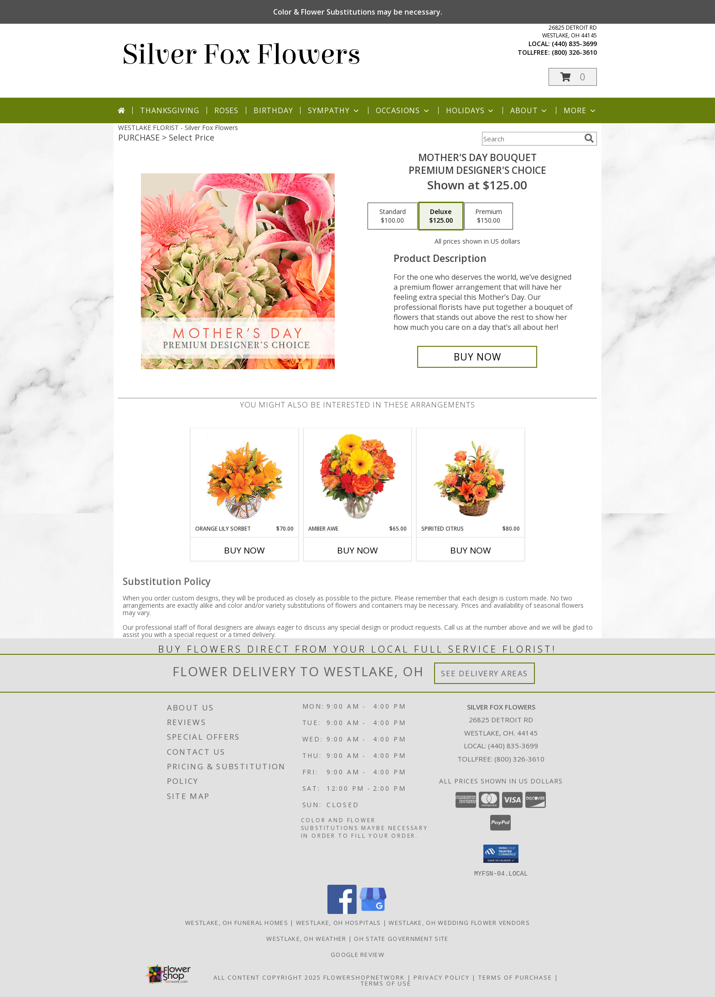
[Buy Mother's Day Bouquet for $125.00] (477, 357)
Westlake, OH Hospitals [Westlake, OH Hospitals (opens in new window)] (338, 922)
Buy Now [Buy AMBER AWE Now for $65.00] (357, 550)
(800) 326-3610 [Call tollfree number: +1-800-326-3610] (574, 52)
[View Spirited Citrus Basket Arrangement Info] (471, 476)
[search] (589, 138)
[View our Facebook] (342, 911)
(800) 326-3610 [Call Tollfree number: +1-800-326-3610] (519, 758)
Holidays (470, 110)
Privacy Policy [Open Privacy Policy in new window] (442, 977)
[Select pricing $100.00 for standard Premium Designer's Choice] (392, 216)
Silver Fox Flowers (242, 54)
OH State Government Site (401, 938)
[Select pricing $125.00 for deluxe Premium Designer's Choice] (441, 216)
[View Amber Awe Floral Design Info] (358, 476)
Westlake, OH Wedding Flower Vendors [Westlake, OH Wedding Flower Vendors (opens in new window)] (459, 922)
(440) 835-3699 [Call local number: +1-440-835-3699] (574, 43)
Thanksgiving (169, 110)
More (580, 110)
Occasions (403, 110)
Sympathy (334, 110)
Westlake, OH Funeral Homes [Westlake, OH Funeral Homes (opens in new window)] (236, 922)
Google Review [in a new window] (357, 954)
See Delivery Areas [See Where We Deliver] (484, 673)
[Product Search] (531, 138)
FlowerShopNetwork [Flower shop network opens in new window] (364, 977)
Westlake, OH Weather (306, 938)
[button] (573, 77)
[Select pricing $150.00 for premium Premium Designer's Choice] (489, 216)
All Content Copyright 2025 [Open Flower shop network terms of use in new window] (267, 977)
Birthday (273, 110)
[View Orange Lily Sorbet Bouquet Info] (245, 476)
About (529, 110)
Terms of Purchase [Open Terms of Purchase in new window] (515, 977)
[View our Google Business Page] (373, 911)
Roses (226, 110)
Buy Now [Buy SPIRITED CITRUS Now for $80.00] (470, 550)
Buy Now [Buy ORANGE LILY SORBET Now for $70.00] (244, 550)
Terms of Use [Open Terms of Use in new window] (386, 983)
